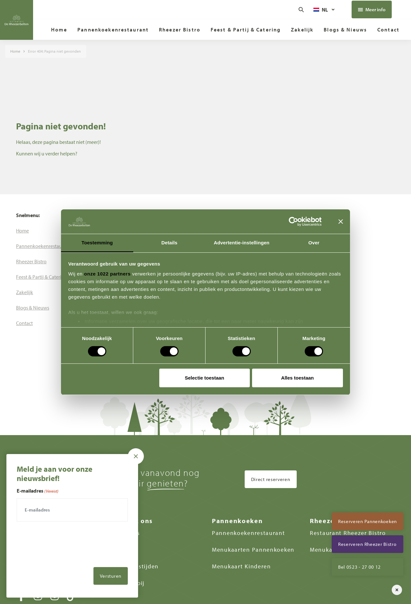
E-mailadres (37, 491)
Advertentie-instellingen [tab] (241, 242)
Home (15, 51)
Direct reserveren (270, 479)
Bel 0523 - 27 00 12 (359, 567)
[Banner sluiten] (340, 221)
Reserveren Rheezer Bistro (367, 544)
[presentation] (65, 559)
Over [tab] (313, 242)
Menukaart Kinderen (241, 566)
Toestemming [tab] (97, 242)
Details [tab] (170, 242)
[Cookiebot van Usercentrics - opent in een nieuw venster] (298, 221)
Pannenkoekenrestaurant (248, 533)
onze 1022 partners (107, 273)
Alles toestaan (297, 378)
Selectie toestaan (204, 378)
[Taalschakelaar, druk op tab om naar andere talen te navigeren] (324, 9)
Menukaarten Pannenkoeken (253, 549)
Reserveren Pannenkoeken (367, 521)
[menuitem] (59, 29)
